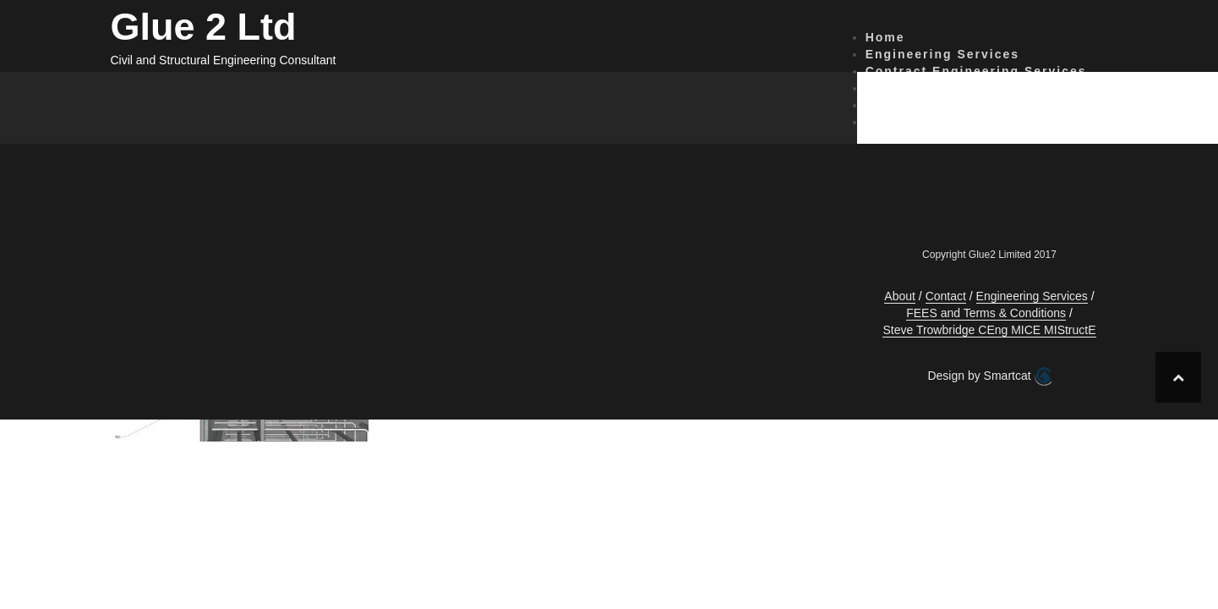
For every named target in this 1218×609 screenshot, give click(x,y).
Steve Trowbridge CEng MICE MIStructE (988, 330)
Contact (893, 88)
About (887, 122)
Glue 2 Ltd (204, 26)
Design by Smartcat (989, 376)
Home (885, 37)
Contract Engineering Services (976, 71)
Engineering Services (942, 54)
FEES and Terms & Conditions (973, 105)
